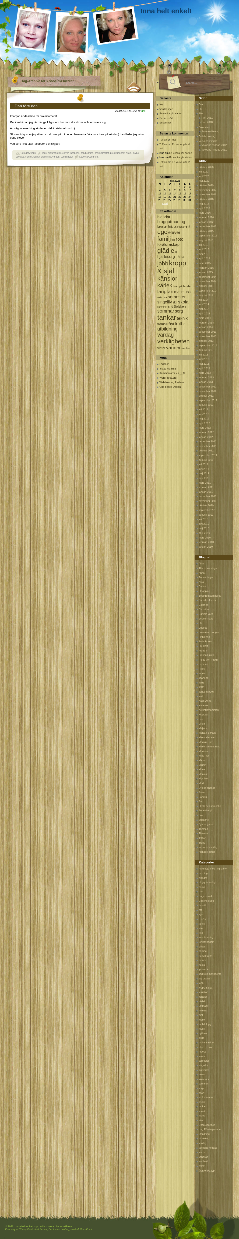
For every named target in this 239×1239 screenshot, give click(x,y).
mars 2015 (205, 263)
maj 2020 (204, 180)
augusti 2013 (206, 349)
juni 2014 (204, 304)
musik (202, 1028)
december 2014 (207, 276)
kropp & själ (205, 987)
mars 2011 (205, 482)
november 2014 (207, 281)
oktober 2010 (206, 505)
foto (201, 932)
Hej (161, 104)
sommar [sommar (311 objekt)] (165, 310)
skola (128, 153)
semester (204, 1060)
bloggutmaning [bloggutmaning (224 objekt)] (171, 221)
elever (65, 153)
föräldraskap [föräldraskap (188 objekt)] (168, 244)
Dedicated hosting (59, 1229)
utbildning (46, 156)
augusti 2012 (206, 404)
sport (201, 1092)
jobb (33, 153)
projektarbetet (102, 153)
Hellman (203, 664)
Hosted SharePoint (81, 1229)
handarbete (205, 955)
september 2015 (208, 235)
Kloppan (203, 714)
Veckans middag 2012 (214, 145)
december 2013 (207, 331)
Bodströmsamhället (210, 595)
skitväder (204, 1070)
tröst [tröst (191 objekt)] (170, 323)
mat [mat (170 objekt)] (177, 292)
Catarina (203, 604)
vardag (56, 156)
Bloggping (204, 591)
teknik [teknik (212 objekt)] (182, 318)
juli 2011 (203, 464)
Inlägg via (167, 368)
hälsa (202, 964)
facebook (74, 153)
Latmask (203, 1005)
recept (202, 1051)
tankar (36, 156)
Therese (203, 833)
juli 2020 (203, 171)
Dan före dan (26, 106)
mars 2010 (205, 537)
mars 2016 (205, 212)
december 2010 (207, 496)
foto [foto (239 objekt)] (179, 239)
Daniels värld (206, 613)
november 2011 (207, 446)
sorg (201, 1088)
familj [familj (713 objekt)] (164, 239)
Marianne (204, 751)
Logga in (164, 364)
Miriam (202, 765)
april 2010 (204, 533)
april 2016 (204, 208)
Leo (201, 719)
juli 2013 (203, 354)
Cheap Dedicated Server (33, 1229)
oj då (201, 1037)
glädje (202, 946)
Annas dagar (206, 577)
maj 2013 (204, 363)
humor (202, 960)
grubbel (203, 951)
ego (201, 914)
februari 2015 (206, 267)
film (201, 928)
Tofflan (163, 139)
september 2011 (208, 455)
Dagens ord (205, 896)
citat (201, 891)
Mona (202, 769)
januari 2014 (206, 327)
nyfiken (203, 1033)
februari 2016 (206, 217)
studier (202, 1102)
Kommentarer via (172, 373)
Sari (201, 801)
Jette (201, 687)
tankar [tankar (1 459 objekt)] (166, 317)
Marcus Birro (206, 742)
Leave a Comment (88, 156)
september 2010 (208, 510)
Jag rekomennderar (210, 973)
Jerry (201, 682)
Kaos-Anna (205, 700)
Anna (202, 572)
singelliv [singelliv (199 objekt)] (164, 302)
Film (201, 113)
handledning (87, 153)
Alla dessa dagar (208, 568)
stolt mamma (206, 1097)
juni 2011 (204, 469)
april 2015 (204, 258)
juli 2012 (203, 409)
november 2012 (207, 391)
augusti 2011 (206, 459)
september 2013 (208, 345)
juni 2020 (204, 176)
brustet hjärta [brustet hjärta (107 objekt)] (166, 226)
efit (200, 909)
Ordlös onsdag (207, 136)
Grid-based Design (170, 386)
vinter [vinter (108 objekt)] (161, 348)
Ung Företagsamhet (210, 1129)
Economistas (206, 618)
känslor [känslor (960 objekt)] (167, 278)
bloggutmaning (207, 882)
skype (136, 153)
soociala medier (24, 156)
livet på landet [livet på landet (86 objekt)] (182, 286)
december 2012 (207, 386)
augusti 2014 (206, 295)
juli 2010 (203, 519)
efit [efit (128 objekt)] (188, 226)
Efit (200, 109)
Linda (202, 723)
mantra (203, 1010)
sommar (203, 1083)
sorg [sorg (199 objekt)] (179, 311)
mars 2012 (205, 427)
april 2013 (204, 368)
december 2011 (207, 441)
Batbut (202, 586)
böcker (202, 887)
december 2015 (207, 226)
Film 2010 (207, 122)
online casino (206, 1042)
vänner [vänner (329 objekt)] (173, 347)
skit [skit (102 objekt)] (174, 302)
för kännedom (206, 941)
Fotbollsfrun (205, 641)
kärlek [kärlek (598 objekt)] (164, 285)
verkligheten (67, 156)
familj (202, 923)
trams (202, 1115)
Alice (201, 563)
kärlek (202, 1001)
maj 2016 (204, 203)
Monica (203, 774)
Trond (202, 842)
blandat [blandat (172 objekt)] (163, 217)
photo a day (205, 1047)
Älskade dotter (207, 851)
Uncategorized (207, 1124)
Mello (202, 1019)
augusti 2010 (206, 514)
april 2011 (204, 478)
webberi (203, 1161)
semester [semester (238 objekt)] (177, 296)
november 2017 (207, 190)
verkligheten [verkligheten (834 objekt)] (173, 341)
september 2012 (208, 400)
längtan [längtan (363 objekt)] (165, 291)
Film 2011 (207, 117)
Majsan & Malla (207, 732)
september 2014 (208, 290)
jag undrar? (205, 978)
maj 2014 (204, 308)
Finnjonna (204, 636)
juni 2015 (204, 249)
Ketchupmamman (209, 709)
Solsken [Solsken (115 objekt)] (180, 306)
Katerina (203, 705)
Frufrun (203, 650)
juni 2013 (204, 359)
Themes (203, 828)
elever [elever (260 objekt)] (174, 232)
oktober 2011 (206, 450)
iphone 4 (203, 969)
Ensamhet (165, 122)
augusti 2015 (206, 240)
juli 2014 (203, 299)
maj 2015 (204, 254)
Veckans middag (208, 141)
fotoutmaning (206, 937)
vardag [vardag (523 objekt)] (165, 335)
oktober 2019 (206, 185)
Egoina (203, 627)
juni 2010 (204, 523)
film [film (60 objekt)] (174, 239)
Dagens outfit (206, 900)
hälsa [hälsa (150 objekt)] (180, 257)
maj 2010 (204, 528)
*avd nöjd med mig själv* (213, 868)
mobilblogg (205, 1024)
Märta (202, 783)
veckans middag (208, 1147)
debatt (202, 905)
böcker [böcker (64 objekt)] (181, 226)
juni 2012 (204, 414)
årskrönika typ (206, 1170)
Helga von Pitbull (208, 659)
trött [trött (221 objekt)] (178, 323)
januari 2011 (206, 491)
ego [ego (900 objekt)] (162, 231)
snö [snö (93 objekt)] (170, 306)
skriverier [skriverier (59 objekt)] (162, 306)
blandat (203, 877)
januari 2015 (206, 272)
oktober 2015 (206, 231)
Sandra (203, 796)
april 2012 (204, 423)
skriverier (204, 1079)
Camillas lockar (207, 600)
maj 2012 (204, 418)
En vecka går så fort (170, 113)
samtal (202, 1056)
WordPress (66, 1226)
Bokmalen (204, 127)
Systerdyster (206, 824)
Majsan (203, 728)
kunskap (203, 992)
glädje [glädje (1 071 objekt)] (165, 250)
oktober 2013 (206, 340)
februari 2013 (206, 377)
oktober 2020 (206, 167)
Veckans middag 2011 (214, 149)
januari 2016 (206, 222)
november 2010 (207, 501)
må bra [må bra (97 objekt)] (162, 297)
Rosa (202, 792)
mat (201, 1015)
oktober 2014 (206, 286)
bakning (203, 873)
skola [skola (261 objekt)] (183, 301)
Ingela (202, 673)
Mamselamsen (207, 737)
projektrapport (117, 153)
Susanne (204, 819)
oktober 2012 (206, 395)
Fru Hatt (203, 645)
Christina (204, 609)
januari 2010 (206, 546)
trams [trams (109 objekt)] (161, 324)
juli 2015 (203, 244)
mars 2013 (205, 372)
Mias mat (204, 755)
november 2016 (207, 194)
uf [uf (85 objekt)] (184, 324)
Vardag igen (166, 109)
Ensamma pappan (209, 632)
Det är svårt (166, 118)
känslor (203, 996)
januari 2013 (206, 381)
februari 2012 (206, 432)
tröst (201, 1120)
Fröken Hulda (206, 655)
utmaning (204, 1138)
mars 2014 (205, 318)
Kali (201, 696)
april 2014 (204, 313)
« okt (165, 203)
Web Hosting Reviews (171, 382)
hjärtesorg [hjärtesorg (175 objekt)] (166, 256)
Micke (202, 760)
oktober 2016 (206, 199)
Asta (201, 582)
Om (201, 104)
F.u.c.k (202, 919)
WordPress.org (167, 377)
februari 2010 (206, 542)
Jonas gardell (206, 691)
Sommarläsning (210, 131)
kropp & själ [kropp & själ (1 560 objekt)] (171, 267)
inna (143, 111)
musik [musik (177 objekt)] (186, 292)
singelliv (203, 1065)
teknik (202, 1111)
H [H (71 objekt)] (176, 251)
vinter (202, 1152)
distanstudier (54, 153)
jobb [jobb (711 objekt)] (162, 263)
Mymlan (203, 778)
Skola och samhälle (210, 806)
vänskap (203, 1156)
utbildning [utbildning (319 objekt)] (167, 328)
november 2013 (207, 336)
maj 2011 (204, 473)
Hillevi (202, 668)
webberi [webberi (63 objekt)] (185, 348)
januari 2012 (206, 437)
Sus (201, 815)
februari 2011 (206, 487)
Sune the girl (206, 810)
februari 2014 (206, 322)
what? (202, 1166)
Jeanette (203, 677)
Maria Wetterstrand (209, 746)
